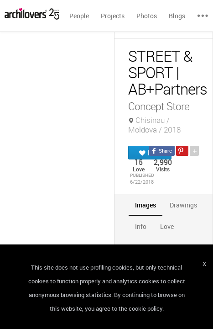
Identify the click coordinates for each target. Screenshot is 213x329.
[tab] (145, 205)
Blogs (177, 15)
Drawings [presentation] (183, 205)
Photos (146, 15)
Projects (113, 15)
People (79, 15)
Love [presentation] (167, 226)
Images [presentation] (145, 205)
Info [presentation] (140, 226)
